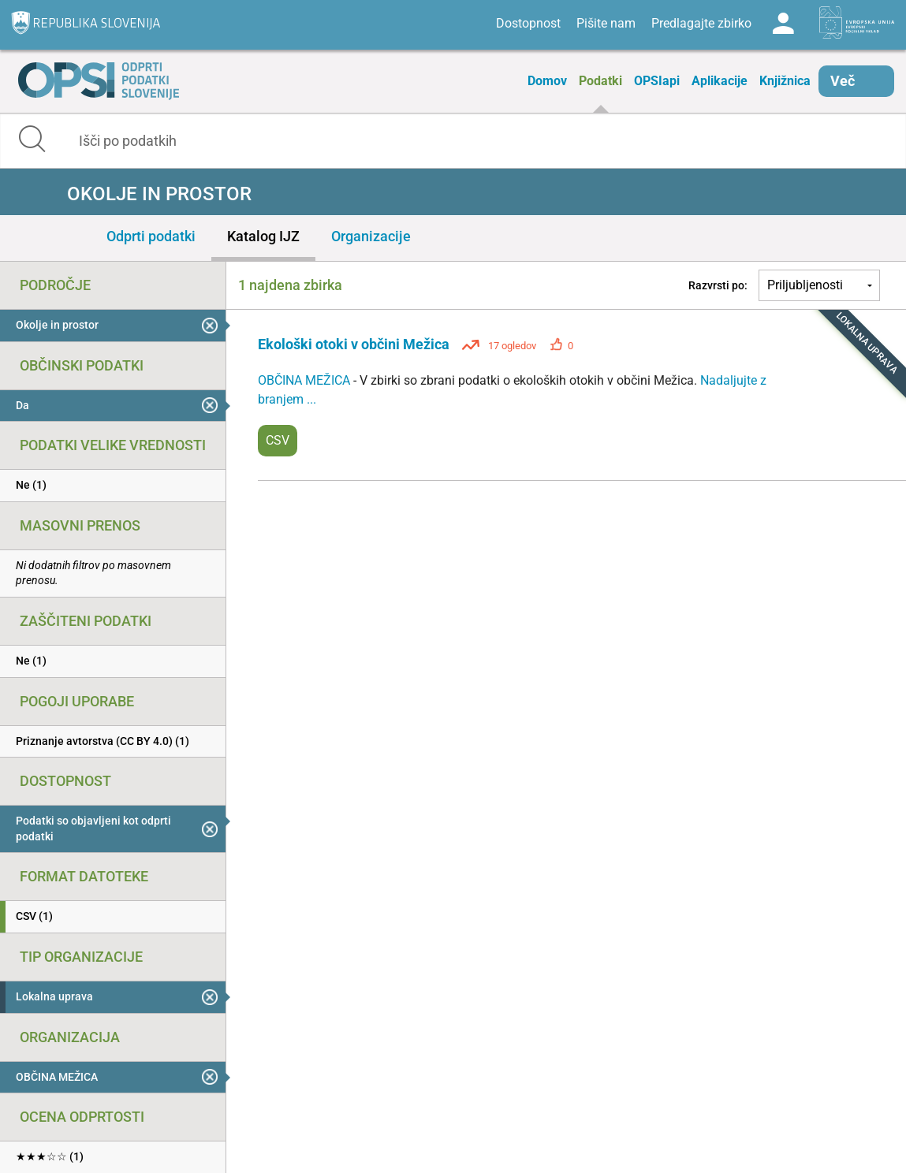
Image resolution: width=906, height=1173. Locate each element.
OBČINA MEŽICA (305, 380)
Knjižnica (785, 80)
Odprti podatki (151, 236)
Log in (783, 23)
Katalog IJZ (263, 236)
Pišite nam (606, 23)
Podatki (600, 80)
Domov (547, 80)
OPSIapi (657, 80)
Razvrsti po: (718, 285)
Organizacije (371, 236)
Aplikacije (720, 80)
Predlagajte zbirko (701, 23)
